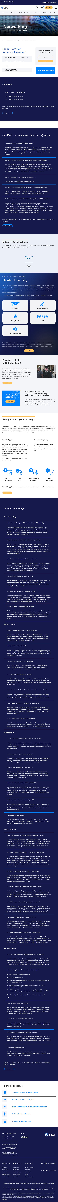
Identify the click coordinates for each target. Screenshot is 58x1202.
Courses (13, 13)
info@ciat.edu (34, 1183)
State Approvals (28, 1172)
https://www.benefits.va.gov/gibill (28, 1193)
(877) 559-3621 (24, 1136)
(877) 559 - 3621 (42, 1183)
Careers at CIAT (5, 1176)
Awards (26, 1174)
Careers (37, 13)
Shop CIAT (15, 1176)
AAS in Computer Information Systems (23, 1099)
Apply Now (49, 7)
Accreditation (27, 1169)
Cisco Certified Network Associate (28, 39)
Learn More (29, 350)
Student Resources (45, 2)
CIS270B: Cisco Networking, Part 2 (14, 99)
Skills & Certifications (25, 13)
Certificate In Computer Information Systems (25, 1092)
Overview (5, 13)
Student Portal (53, 2)
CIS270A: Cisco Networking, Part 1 (14, 96)
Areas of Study (10, 39)
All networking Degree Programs (21, 1121)
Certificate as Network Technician (21, 1114)
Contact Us (4, 1167)
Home (3, 39)
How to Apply (5, 1169)
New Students (5, 1172)
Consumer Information (29, 1167)
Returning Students (6, 1174)
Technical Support (17, 1172)
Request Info (40, 7)
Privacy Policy (50, 1183)
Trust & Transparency (29, 1176)
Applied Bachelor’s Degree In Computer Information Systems (29, 1106)
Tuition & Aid (47, 13)
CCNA (29, 265)
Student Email (16, 1169)
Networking (16, 39)
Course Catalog (16, 1174)
